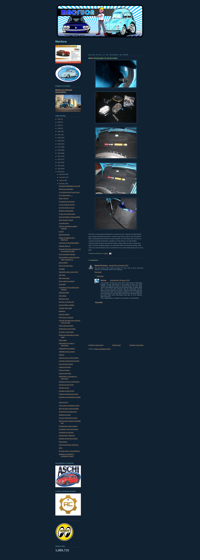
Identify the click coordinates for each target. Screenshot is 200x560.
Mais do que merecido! (66, 189)
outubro (61, 180)
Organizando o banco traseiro (68, 426)
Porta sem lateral (64, 370)
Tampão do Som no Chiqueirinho (69, 381)
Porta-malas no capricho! (67, 281)
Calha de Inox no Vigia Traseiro (69, 358)
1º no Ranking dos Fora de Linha (69, 192)
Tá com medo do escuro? (67, 204)
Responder (98, 272)
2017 (59, 147)
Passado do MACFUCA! (66, 391)
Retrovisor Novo (64, 299)
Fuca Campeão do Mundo (67, 254)
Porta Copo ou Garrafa (66, 317)
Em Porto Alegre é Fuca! (66, 207)
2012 (59, 162)
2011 (59, 165)
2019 (59, 140)
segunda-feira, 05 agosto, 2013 (118, 265)
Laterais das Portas (65, 373)
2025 (59, 122)
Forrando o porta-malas (66, 332)
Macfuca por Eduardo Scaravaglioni (63, 91)
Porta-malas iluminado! (66, 325)
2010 (59, 168)
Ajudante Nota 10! (64, 246)
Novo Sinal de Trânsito (66, 220)
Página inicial (116, 345)
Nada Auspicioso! (64, 234)
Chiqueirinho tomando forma (68, 411)
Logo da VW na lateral (66, 364)
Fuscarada (62, 284)
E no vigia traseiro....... (66, 195)
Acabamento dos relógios (67, 348)
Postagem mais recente (96, 345)
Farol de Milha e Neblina (66, 305)
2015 (59, 153)
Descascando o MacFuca (67, 435)
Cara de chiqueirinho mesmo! (68, 418)
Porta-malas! (63, 340)
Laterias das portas (65, 367)
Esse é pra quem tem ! (66, 265)
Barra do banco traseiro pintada (69, 408)
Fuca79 (61, 231)
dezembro (62, 174)
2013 (59, 159)
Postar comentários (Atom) (102, 349)
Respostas (100, 276)
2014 (59, 156)
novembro (62, 177)
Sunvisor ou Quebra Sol (66, 302)
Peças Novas (63, 441)
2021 (59, 134)
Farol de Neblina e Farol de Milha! (69, 217)
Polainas (61, 355)
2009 (59, 171)
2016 (59, 150)
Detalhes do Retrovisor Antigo (68, 438)
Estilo (60, 448)
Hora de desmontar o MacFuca (68, 445)
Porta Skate (62, 296)
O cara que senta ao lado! (67, 214)
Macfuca (103, 280)
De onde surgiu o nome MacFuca (69, 451)
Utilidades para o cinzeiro (67, 351)
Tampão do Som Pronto (66, 384)
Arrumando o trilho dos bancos (68, 429)
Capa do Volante (64, 314)
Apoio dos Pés (63, 402)
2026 (59, 119)
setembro (62, 183)
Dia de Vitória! (63, 262)
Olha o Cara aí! (63, 198)
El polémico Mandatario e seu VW (69, 186)
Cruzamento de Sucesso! (67, 201)
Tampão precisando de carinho (68, 394)
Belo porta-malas (64, 278)
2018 (59, 144)
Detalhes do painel (65, 415)
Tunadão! (62, 269)
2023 (59, 128)
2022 (59, 131)
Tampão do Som (64, 388)
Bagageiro (62, 311)
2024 (59, 125)
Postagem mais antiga (136, 345)
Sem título (62, 275)
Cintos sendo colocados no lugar (69, 405)
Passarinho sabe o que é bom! (68, 272)
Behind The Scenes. (101, 265)
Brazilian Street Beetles (66, 210)
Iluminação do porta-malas (105, 58)
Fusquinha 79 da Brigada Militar (69, 243)
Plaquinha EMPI (64, 292)
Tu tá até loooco (64, 223)
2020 (59, 137)
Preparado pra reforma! (66, 432)
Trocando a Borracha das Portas (69, 361)
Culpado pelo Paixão (65, 308)
